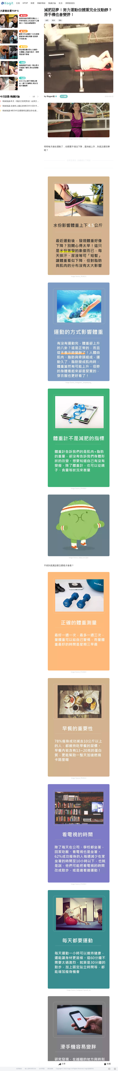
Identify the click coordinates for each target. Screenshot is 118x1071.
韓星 (32, 3)
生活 (60, 3)
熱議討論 (52, 3)
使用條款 (19, 1068)
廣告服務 (50, 1068)
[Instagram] (115, 1069)
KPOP (25, 3)
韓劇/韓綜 (41, 3)
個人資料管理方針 (30, 1068)
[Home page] (7, 3)
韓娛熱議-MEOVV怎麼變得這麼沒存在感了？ (20, 111)
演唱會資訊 (70, 3)
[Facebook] (109, 1069)
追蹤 (63, 96)
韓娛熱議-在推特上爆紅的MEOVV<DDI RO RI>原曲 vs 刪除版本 (20, 106)
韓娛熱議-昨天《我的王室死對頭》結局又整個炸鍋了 (20, 101)
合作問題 (42, 1068)
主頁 (18, 3)
